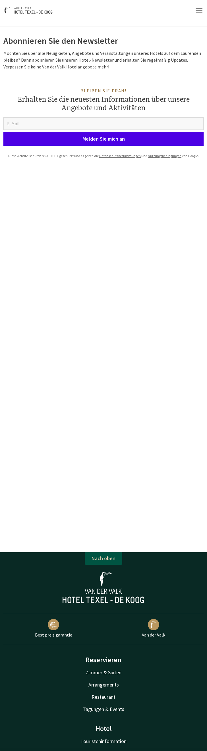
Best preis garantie (53, 628)
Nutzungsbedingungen (164, 156)
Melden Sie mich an (103, 138)
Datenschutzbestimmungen (120, 156)
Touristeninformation (103, 741)
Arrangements (103, 684)
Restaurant (103, 697)
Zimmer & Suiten (103, 672)
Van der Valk (153, 628)
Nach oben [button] (103, 558)
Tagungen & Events (103, 709)
